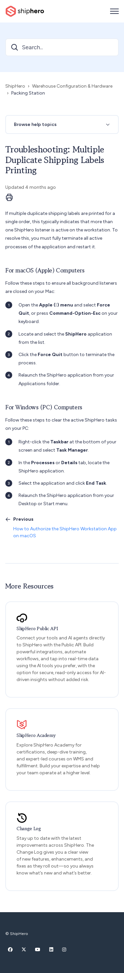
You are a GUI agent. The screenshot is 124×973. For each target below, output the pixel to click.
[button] (62, 124)
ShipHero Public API (37, 628)
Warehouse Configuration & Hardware (72, 86)
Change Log (29, 828)
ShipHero (15, 86)
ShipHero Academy (36, 735)
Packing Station (28, 93)
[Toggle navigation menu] (114, 11)
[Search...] (62, 47)
